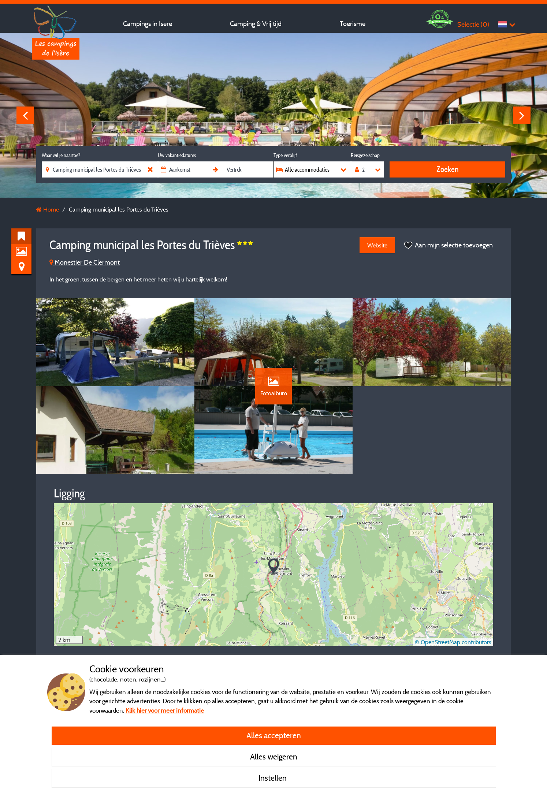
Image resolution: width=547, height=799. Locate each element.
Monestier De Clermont (84, 262)
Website (377, 245)
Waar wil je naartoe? (61, 155)
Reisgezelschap (365, 155)
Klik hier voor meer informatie (165, 710)
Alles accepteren (273, 735)
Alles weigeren (273, 756)
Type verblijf (285, 155)
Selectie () (473, 24)
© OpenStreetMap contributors (453, 642)
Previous (25, 115)
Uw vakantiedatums (177, 155)
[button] (273, 566)
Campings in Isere (147, 23)
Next (522, 115)
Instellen (273, 778)
